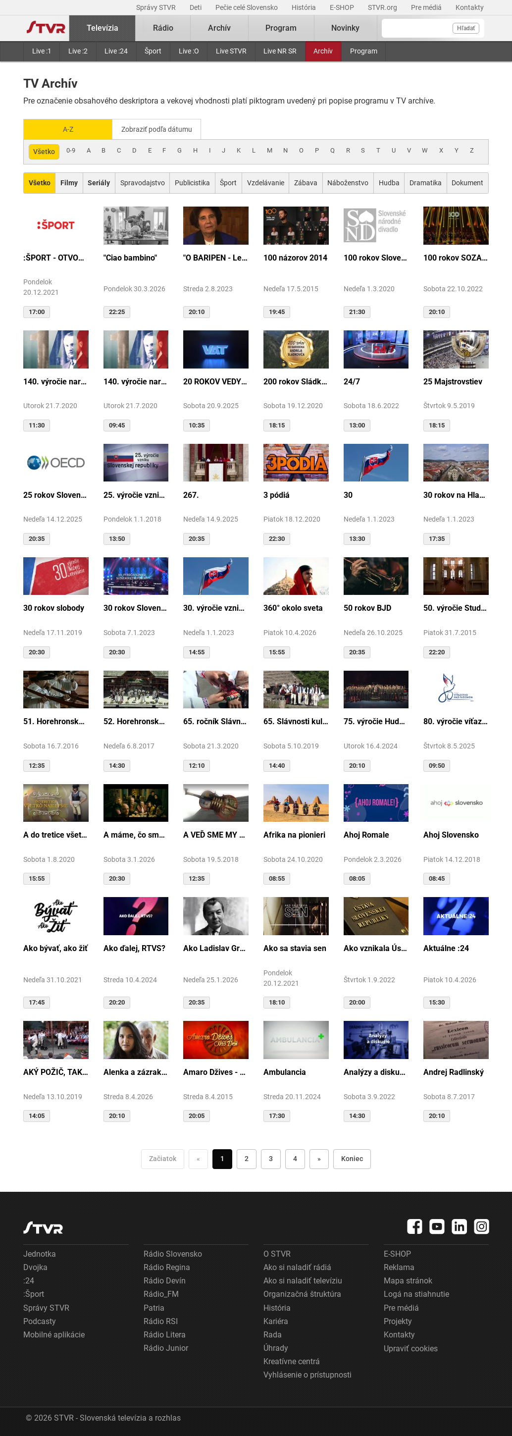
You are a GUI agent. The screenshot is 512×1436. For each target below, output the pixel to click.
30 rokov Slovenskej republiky (136, 607)
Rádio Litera (165, 1333)
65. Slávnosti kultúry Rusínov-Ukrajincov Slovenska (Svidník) (296, 720)
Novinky (345, 28)
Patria (154, 1307)
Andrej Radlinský (453, 1071)
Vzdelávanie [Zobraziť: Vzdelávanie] (265, 182)
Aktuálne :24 (446, 947)
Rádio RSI (161, 1320)
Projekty (398, 1320)
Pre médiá (427, 7)
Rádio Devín (165, 1279)
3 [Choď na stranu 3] (271, 1158)
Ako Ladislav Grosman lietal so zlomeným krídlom (216, 947)
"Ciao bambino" (130, 257)
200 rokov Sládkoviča (296, 380)
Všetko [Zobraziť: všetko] (44, 151)
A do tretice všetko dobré (56, 834)
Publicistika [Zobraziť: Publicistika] (192, 182)
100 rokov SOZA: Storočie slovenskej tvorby (456, 257)
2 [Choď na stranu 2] (247, 1158)
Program (363, 51)
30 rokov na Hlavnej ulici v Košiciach (456, 494)
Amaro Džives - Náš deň (216, 1071)
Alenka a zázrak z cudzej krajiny (136, 1071)
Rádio (163, 28)
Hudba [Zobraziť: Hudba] (389, 182)
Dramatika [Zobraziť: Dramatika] (426, 182)
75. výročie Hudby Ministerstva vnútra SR (376, 720)
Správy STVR (156, 7)
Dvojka (35, 1266)
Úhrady (275, 1347)
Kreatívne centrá (291, 1360)
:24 (28, 1279)
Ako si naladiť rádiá (297, 1266)
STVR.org (383, 7)
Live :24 (116, 51)
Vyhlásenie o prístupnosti (307, 1374)
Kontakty (470, 7)
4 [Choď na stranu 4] (295, 1158)
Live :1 (41, 51)
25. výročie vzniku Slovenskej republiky (136, 494)
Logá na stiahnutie (416, 1293)
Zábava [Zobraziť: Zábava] (305, 182)
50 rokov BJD (367, 607)
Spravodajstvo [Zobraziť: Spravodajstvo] (142, 182)
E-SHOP (343, 7)
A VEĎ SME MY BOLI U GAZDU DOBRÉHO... (216, 834)
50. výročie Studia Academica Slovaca (456, 607)
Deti (196, 7)
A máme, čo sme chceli (136, 834)
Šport (153, 51)
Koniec (352, 1158)
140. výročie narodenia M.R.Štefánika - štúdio (136, 380)
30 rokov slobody (53, 607)
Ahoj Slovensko (451, 834)
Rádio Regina (167, 1266)
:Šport (33, 1293)
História (304, 7)
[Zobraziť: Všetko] (39, 182)
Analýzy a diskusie (376, 1071)
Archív (323, 51)
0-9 (70, 149)
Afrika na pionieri (294, 834)
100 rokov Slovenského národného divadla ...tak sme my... (376, 257)
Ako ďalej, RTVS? (134, 947)
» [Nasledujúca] (319, 1158)
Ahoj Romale (366, 834)
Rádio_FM (161, 1293)
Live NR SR (280, 51)
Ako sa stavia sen (294, 947)
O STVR (277, 1253)
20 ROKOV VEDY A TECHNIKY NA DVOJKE (216, 380)
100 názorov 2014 (295, 257)
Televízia (102, 28)
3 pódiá (276, 494)
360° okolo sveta (293, 607)
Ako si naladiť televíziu (302, 1279)
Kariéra (275, 1320)
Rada (272, 1333)
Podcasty (39, 1320)
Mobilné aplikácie (54, 1333)
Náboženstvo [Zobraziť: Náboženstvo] (347, 182)
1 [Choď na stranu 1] (222, 1158)
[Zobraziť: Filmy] (69, 182)
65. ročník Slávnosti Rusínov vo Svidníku (216, 720)
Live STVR (231, 51)
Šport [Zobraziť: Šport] (228, 182)
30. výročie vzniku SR (216, 607)
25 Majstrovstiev (452, 380)
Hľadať (466, 28)
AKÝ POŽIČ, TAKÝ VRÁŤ (56, 1071)
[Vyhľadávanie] (433, 28)
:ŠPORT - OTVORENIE (56, 257)
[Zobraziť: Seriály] (99, 182)
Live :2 (78, 51)
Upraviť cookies (411, 1347)
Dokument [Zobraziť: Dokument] (467, 182)
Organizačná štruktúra (302, 1293)
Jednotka (39, 1253)
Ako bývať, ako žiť (55, 947)
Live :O (189, 51)
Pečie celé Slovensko (247, 7)
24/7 (352, 380)
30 (348, 494)
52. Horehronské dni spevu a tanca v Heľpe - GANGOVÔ (136, 720)
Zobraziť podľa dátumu (160, 129)
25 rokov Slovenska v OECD (56, 494)
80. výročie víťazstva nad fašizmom (456, 720)
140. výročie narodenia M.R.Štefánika (56, 380)
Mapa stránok (408, 1279)
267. (191, 494)
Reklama (399, 1266)
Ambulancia (284, 1071)
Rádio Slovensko (173, 1253)
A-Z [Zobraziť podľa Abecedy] (68, 129)
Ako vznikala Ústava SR (376, 947)
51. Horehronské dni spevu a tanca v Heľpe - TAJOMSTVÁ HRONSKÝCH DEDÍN (56, 720)
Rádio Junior (166, 1347)
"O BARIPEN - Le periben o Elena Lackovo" (216, 257)
